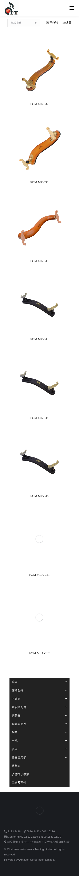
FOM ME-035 (39, 260)
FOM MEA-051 (39, 574)
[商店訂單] (23, 23)
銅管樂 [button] (39, 715)
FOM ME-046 (39, 496)
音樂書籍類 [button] (39, 757)
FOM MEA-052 (39, 653)
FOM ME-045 (39, 417)
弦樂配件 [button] (39, 690)
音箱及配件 (19, 782)
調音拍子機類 (20, 774)
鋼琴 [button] (39, 732)
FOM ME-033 (39, 182)
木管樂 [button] (39, 699)
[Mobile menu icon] (72, 8)
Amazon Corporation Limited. (37, 859)
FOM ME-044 (39, 339)
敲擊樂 (16, 766)
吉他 (39, 740)
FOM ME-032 (39, 104)
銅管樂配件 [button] (39, 724)
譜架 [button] (39, 749)
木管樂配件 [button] (39, 707)
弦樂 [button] (39, 682)
